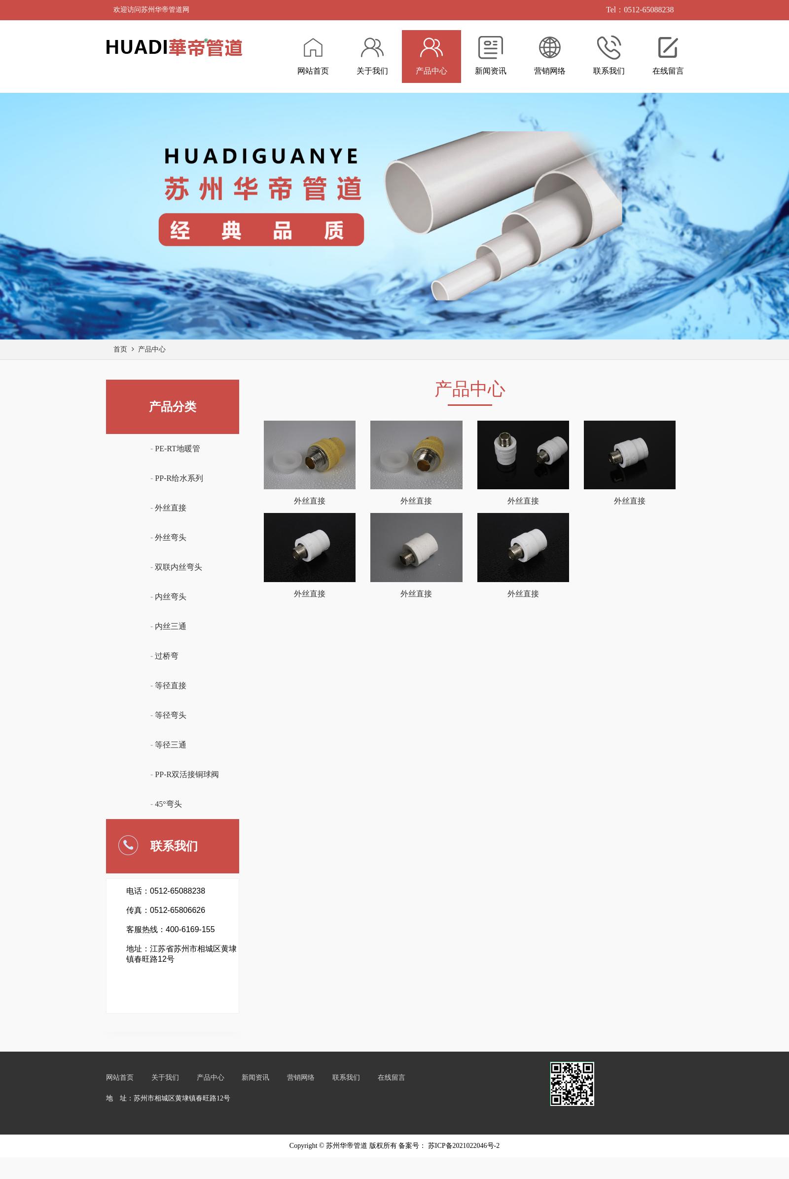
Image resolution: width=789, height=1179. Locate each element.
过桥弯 (167, 656)
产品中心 (152, 349)
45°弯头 (168, 804)
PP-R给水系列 (179, 478)
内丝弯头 (170, 596)
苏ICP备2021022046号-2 (463, 1145)
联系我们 (346, 1077)
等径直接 (170, 685)
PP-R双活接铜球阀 (187, 774)
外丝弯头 (170, 537)
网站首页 (120, 1077)
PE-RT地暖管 (177, 448)
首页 (120, 349)
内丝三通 (170, 626)
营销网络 (301, 1077)
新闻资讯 (255, 1077)
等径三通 (170, 745)
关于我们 (165, 1077)
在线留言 (391, 1077)
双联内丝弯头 (178, 567)
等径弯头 (170, 715)
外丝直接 (170, 508)
